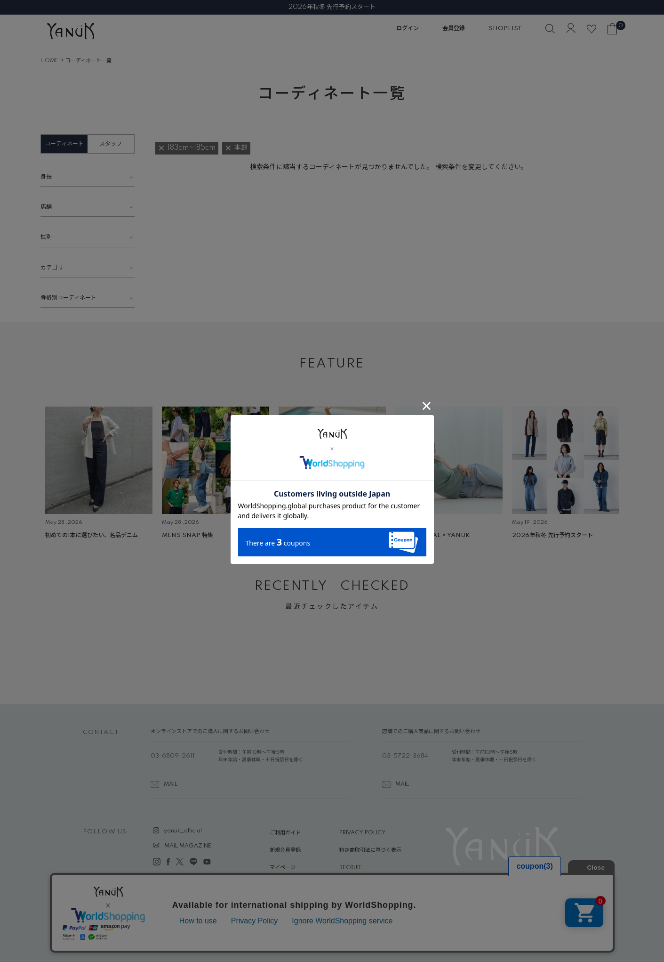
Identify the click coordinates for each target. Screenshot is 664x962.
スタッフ (110, 144)
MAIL (170, 784)
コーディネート (64, 144)
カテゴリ (51, 268)
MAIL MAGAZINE (187, 846)
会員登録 (453, 28)
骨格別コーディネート (68, 298)
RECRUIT (350, 868)
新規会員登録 (285, 850)
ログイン (407, 28)
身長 (46, 177)
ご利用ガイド (285, 833)
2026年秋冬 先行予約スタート (332, 7)
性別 (46, 237)
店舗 (46, 207)
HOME (49, 61)
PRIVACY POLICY (362, 833)
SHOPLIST (505, 28)
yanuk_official (183, 831)
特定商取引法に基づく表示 (370, 850)
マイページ (283, 868)
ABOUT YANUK (290, 886)
